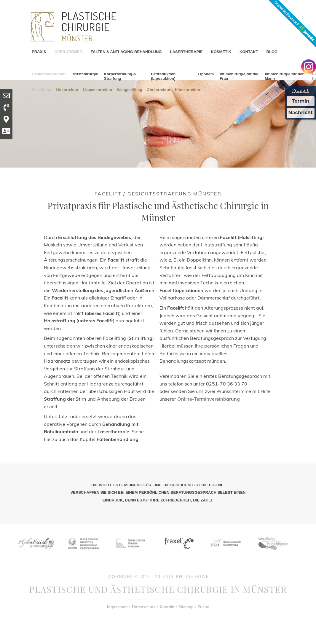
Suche (203, 606)
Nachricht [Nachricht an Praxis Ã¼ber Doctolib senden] (300, 112)
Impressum (117, 606)
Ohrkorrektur (158, 89)
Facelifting (41, 89)
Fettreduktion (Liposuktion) (163, 76)
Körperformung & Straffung (120, 76)
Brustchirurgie (84, 74)
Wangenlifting (129, 89)
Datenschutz (144, 606)
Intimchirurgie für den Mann (284, 76)
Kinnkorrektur (187, 89)
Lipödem (206, 74)
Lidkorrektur (67, 89)
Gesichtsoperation (49, 74)
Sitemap (186, 606)
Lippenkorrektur (98, 89)
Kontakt (167, 606)
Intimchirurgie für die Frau (239, 76)
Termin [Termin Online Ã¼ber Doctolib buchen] (300, 101)
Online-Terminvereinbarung (208, 399)
